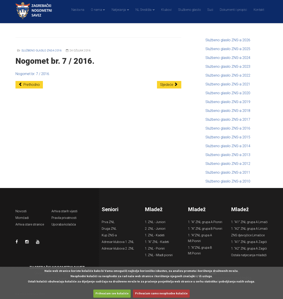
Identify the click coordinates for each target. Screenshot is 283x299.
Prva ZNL (108, 222)
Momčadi (22, 218)
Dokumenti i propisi (233, 9)
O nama (96, 9)
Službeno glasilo (189, 9)
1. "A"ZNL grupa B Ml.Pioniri (200, 250)
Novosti (21, 211)
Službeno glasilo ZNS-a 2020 (227, 93)
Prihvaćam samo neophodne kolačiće (161, 293)
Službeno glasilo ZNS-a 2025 (227, 49)
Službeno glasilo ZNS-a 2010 (227, 181)
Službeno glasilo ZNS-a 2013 (227, 155)
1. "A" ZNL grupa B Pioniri (205, 228)
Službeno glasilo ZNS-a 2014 (227, 146)
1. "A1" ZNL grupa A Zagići (249, 242)
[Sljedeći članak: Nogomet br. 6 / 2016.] (169, 84)
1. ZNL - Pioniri (155, 248)
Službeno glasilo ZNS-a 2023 (227, 66)
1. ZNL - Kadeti (154, 235)
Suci (210, 9)
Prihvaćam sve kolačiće (112, 293)
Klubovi (166, 9)
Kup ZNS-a (109, 235)
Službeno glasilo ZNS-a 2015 (227, 137)
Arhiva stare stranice (29, 224)
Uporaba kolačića (64, 224)
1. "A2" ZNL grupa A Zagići (249, 248)
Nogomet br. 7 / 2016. (32, 74)
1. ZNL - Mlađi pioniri (159, 255)
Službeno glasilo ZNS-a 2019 (227, 102)
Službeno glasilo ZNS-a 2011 (227, 172)
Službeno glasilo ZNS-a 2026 (227, 40)
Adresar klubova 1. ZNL (118, 242)
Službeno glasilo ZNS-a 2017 (227, 119)
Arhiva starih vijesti (64, 211)
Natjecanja (119, 9)
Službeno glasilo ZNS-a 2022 (227, 75)
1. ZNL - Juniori (155, 222)
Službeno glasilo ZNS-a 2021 (227, 84)
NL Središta (143, 9)
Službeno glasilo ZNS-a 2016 (41, 50)
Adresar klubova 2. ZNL (118, 248)
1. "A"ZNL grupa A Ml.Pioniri (200, 238)
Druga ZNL (109, 228)
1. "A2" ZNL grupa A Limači (249, 228)
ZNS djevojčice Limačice (248, 235)
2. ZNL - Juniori (155, 228)
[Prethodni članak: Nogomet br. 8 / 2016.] (29, 84)
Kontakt (259, 9)
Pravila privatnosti (64, 218)
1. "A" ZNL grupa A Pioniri (205, 222)
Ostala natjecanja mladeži (249, 255)
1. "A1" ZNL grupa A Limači (249, 222)
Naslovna (77, 9)
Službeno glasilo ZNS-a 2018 (227, 111)
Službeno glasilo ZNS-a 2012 (227, 164)
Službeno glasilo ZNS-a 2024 (227, 58)
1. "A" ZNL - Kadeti (157, 242)
